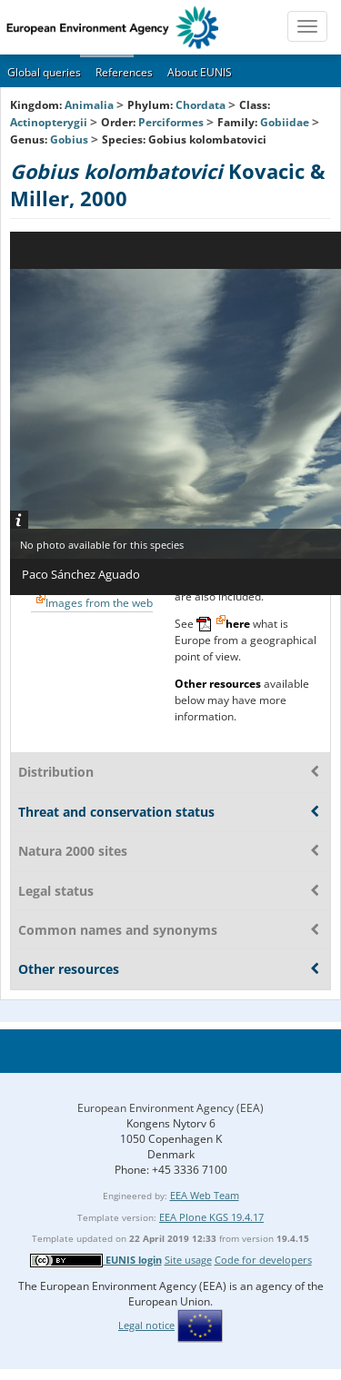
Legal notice (146, 1325)
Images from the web (99, 603)
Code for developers (263, 1259)
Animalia (89, 105)
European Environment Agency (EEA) (170, 1108)
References (124, 72)
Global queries (44, 72)
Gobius (70, 139)
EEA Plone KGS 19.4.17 (211, 1217)
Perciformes (171, 122)
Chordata (201, 105)
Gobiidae (284, 122)
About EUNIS (199, 72)
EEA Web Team (204, 1195)
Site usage (188, 1259)
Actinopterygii (48, 122)
